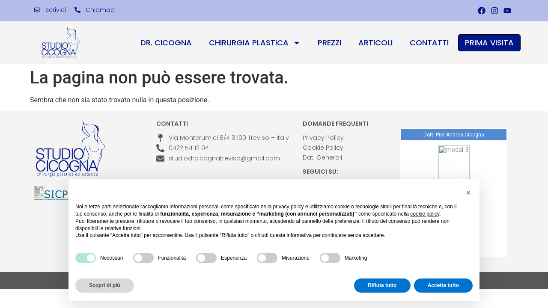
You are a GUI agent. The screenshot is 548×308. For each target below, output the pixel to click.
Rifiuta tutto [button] (382, 285)
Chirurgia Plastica (255, 43)
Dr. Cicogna (166, 42)
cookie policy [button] (424, 214)
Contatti (429, 42)
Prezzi (329, 42)
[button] (468, 193)
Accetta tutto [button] (443, 285)
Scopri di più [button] (104, 285)
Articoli (375, 42)
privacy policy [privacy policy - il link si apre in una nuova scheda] (288, 207)
